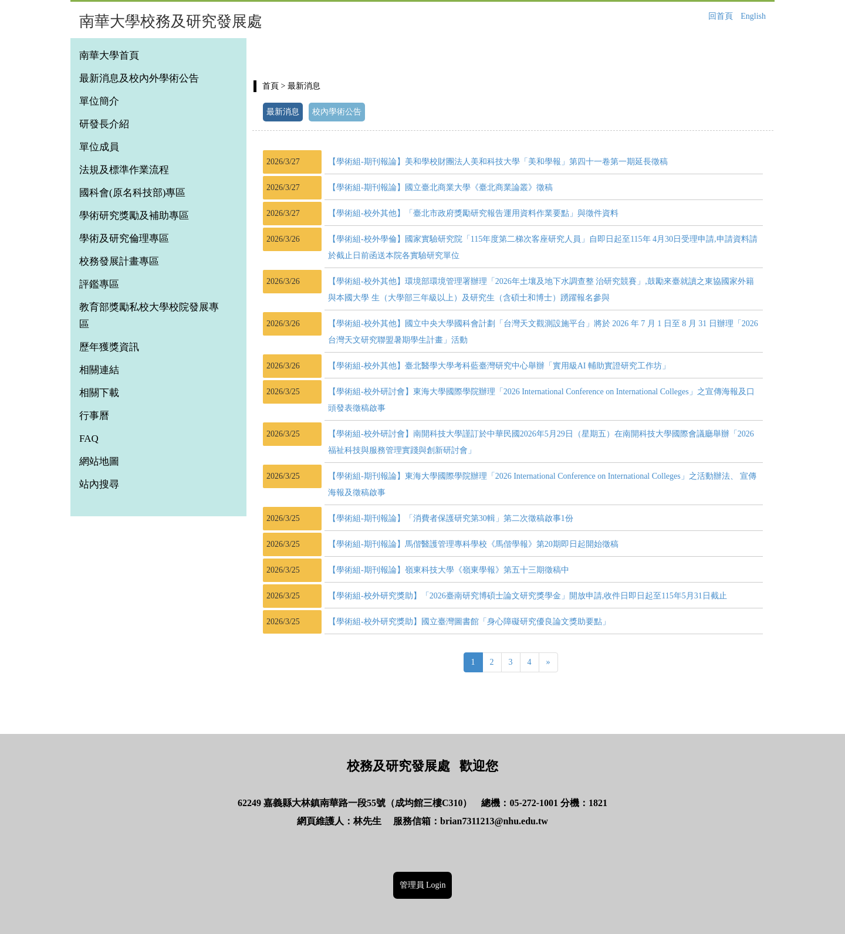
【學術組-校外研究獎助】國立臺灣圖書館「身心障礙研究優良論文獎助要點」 (469, 621)
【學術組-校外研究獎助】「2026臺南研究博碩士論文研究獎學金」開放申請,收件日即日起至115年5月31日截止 (527, 595)
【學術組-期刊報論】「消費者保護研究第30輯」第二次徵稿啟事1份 (450, 518)
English (753, 16)
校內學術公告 (336, 111)
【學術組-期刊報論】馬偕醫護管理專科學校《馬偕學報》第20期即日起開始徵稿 (473, 544)
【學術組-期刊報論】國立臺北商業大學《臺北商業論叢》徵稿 (440, 187)
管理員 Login (423, 885)
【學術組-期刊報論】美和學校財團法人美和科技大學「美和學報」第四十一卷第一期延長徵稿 (498, 161)
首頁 (270, 86)
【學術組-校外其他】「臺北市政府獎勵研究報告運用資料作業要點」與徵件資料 (473, 213)
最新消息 (282, 111)
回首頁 (720, 16)
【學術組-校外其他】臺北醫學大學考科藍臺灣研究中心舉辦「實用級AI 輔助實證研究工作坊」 (499, 365)
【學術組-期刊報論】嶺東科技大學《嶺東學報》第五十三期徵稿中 (448, 570)
